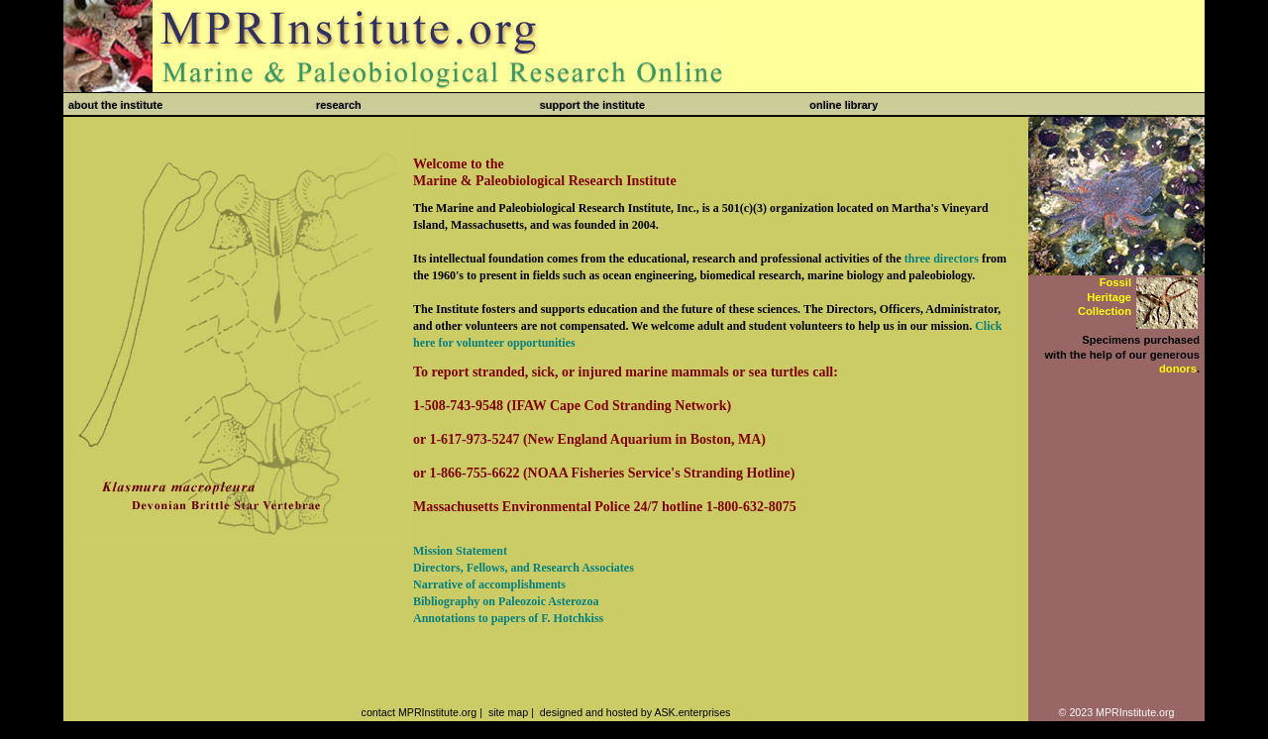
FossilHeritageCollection (1104, 296)
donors (1178, 368)
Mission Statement (460, 551)
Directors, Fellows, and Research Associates (523, 568)
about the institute (115, 105)
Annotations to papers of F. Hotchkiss (508, 618)
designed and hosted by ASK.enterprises (635, 712)
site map (508, 712)
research (339, 105)
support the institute (592, 105)
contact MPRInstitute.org (419, 712)
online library (843, 105)
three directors (941, 258)
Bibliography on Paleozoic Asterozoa (505, 601)
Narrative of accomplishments (489, 584)
